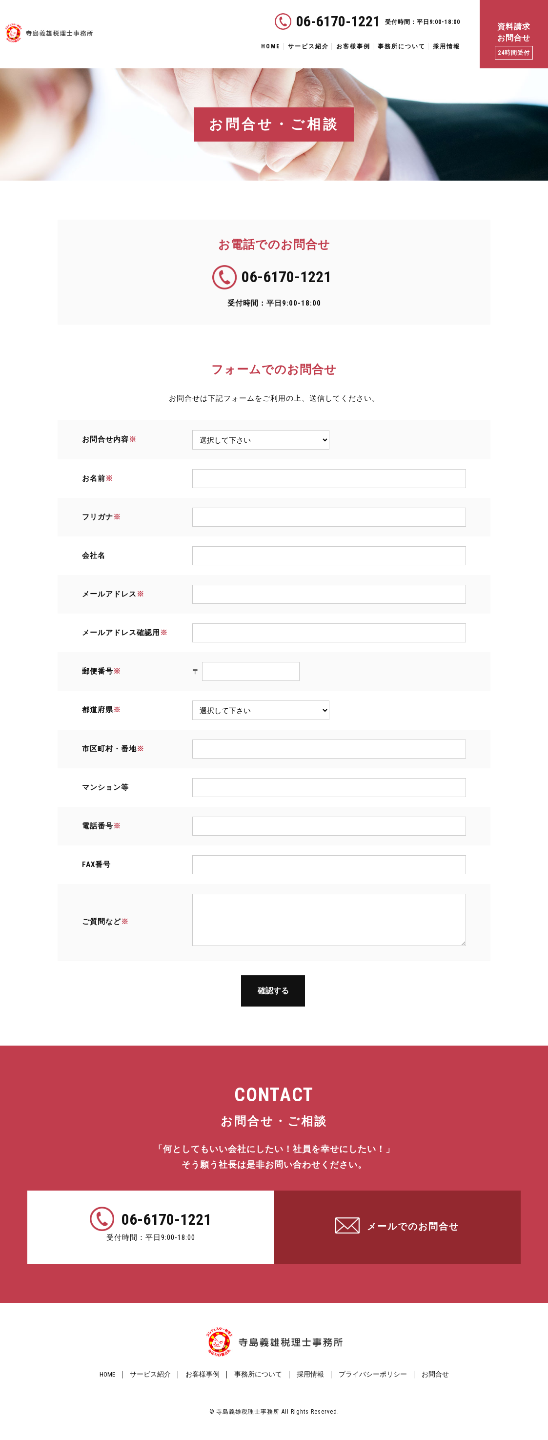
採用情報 (446, 46)
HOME (271, 46)
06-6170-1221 (338, 21)
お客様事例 (353, 46)
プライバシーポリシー (378, 1385)
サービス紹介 (308, 46)
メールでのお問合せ (413, 1238)
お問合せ (444, 1385)
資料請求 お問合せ (514, 41)
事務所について (402, 46)
